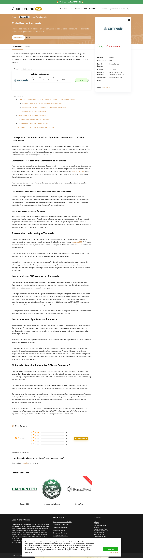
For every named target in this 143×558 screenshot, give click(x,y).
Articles (104, 9)
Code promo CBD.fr (59, 530)
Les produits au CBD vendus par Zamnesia (33, 119)
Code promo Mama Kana (60, 527)
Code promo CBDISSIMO (60, 536)
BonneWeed (79, 504)
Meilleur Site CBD (80, 9)
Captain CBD (24, 504)
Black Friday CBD (99, 534)
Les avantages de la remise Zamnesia (34, 111)
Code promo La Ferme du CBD (62, 522)
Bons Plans (93, 9)
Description (17, 47)
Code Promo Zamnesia (39, 74)
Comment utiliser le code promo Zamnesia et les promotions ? (43, 103)
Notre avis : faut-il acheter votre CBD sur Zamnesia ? (37, 127)
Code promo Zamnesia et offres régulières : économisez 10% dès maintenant (46, 99)
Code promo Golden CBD (60, 524)
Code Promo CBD (66, 9)
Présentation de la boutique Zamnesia (32, 115)
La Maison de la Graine (52, 504)
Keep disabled (113, 553)
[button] (129, 20)
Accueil (14, 17)
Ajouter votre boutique (117, 9)
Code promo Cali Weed (60, 533)
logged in (24, 463)
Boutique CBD (24, 17)
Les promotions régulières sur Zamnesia (33, 123)
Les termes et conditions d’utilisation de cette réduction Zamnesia (44, 107)
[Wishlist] (129, 9)
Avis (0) (27, 47)
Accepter (110, 548)
